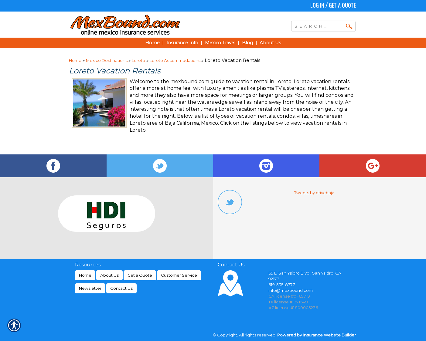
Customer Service (179, 275)
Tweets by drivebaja (314, 192)
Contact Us (121, 288)
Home (75, 60)
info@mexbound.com (290, 290)
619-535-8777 (281, 284)
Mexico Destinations (107, 60)
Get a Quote (342, 5)
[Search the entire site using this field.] (319, 25)
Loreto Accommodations (175, 60)
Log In (317, 5)
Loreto (138, 60)
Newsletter (90, 288)
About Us (109, 275)
